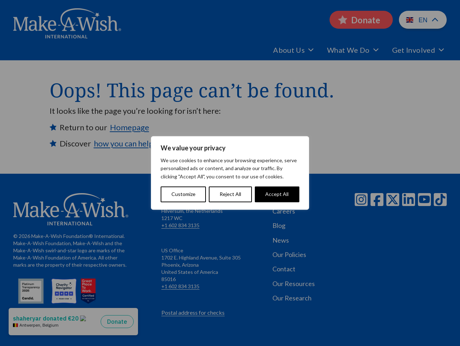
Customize (183, 194)
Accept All (277, 194)
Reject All (230, 194)
